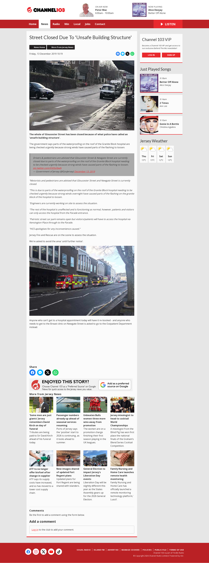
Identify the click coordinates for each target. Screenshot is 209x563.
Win (66, 24)
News (44, 24)
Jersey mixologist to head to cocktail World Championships (122, 412)
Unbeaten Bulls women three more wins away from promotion (95, 412)
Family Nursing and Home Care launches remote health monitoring (122, 465)
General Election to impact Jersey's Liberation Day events (95, 465)
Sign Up (171, 55)
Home (32, 24)
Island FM (99, 550)
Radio (56, 24)
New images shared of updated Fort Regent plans (68, 463)
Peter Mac (101, 10)
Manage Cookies (131, 550)
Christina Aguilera (168, 127)
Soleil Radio (84, 550)
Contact (100, 24)
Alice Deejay (155, 10)
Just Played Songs (155, 69)
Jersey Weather (154, 140)
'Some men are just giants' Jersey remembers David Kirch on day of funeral (41, 413)
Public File (160, 550)
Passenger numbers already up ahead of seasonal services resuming (68, 412)
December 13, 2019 (84, 171)
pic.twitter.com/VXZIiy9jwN (47, 168)
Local (77, 24)
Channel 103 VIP (156, 39)
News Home (39, 47)
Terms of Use (176, 550)
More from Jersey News (62, 47)
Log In (151, 55)
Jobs (87, 24)
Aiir (181, 556)
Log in (35, 529)
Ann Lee (163, 106)
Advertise (113, 550)
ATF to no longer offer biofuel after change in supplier (41, 463)
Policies (147, 550)
